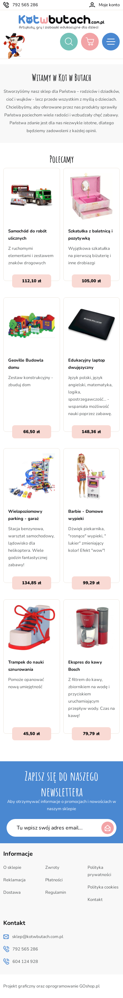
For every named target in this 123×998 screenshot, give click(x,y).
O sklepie (12, 867)
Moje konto (109, 5)
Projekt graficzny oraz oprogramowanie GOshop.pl (51, 986)
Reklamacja (14, 880)
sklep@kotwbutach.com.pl (37, 937)
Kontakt (95, 900)
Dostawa (12, 892)
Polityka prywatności (99, 871)
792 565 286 (25, 5)
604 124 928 (25, 962)
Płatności (54, 880)
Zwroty (52, 867)
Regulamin (55, 892)
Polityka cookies (103, 887)
